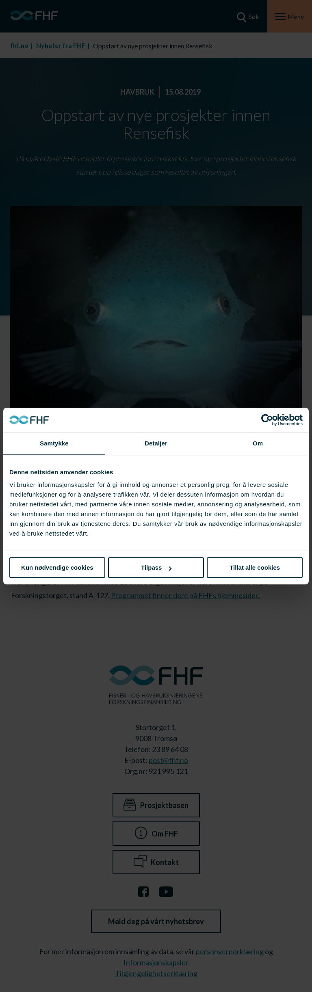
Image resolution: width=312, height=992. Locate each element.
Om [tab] (258, 443)
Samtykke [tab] (54, 443)
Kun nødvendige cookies (57, 567)
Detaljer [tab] (156, 443)
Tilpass (156, 567)
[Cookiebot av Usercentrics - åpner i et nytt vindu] (267, 420)
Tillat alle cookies (255, 567)
